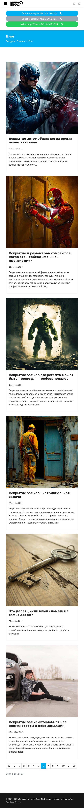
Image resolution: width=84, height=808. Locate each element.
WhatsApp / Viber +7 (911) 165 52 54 (42, 24)
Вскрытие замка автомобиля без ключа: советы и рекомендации (37, 724)
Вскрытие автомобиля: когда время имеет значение (40, 140)
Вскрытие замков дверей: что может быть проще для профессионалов (41, 377)
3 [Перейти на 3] (28, 765)
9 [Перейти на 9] (57, 765)
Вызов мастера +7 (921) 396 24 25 (42, 18)
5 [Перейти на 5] (38, 765)
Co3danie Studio (13, 802)
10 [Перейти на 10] (63, 765)
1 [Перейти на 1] (19, 765)
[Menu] (5, 3)
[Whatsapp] (74, 3)
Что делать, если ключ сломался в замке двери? (39, 613)
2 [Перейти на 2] (24, 765)
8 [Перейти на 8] (53, 765)
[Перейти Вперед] (68, 766)
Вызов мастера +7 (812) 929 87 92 (42, 13)
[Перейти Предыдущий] (14, 766)
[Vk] (79, 3)
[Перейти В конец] (74, 766)
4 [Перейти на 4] (33, 765)
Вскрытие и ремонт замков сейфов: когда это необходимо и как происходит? (40, 257)
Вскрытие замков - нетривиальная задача (39, 495)
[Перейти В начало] (9, 766)
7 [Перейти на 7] (48, 765)
